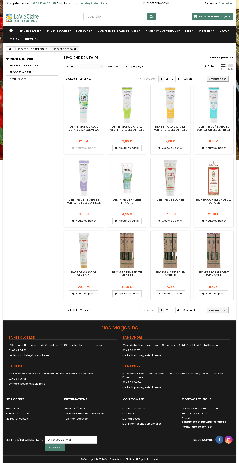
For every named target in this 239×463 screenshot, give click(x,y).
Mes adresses (131, 419)
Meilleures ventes (17, 419)
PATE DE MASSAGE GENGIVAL (83, 273)
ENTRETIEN (205, 31)
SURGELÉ (30, 39)
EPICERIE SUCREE (58, 31)
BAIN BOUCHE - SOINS (24, 65)
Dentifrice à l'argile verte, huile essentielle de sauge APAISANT (84, 203)
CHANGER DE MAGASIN (156, 3)
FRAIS (13, 39)
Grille (223, 67)
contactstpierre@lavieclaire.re (141, 387)
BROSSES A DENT (21, 72)
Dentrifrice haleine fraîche (127, 201)
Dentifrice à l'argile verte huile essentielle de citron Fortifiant (170, 130)
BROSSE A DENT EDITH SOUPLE (170, 273)
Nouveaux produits (17, 413)
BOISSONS (83, 31)
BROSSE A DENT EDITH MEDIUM (127, 273)
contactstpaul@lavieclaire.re (27, 384)
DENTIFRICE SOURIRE (170, 200)
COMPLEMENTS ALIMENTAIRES (118, 31)
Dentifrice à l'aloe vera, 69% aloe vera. (84, 128)
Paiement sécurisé (76, 419)
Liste (230, 67)
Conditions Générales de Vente (84, 413)
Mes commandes (133, 408)
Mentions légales (75, 408)
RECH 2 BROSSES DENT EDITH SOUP (214, 273)
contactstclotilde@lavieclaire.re (29, 355)
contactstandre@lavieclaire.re (141, 355)
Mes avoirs (129, 413)
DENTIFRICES (18, 79)
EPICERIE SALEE (29, 31)
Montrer (113, 66)
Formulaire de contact (197, 426)
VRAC (223, 31)
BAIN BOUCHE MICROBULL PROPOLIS (213, 201)
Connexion (225, 3)
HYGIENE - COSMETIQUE (161, 31)
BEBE (188, 31)
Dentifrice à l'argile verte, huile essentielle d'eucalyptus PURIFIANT (127, 130)
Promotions (13, 408)
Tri (66, 66)
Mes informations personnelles (142, 424)
